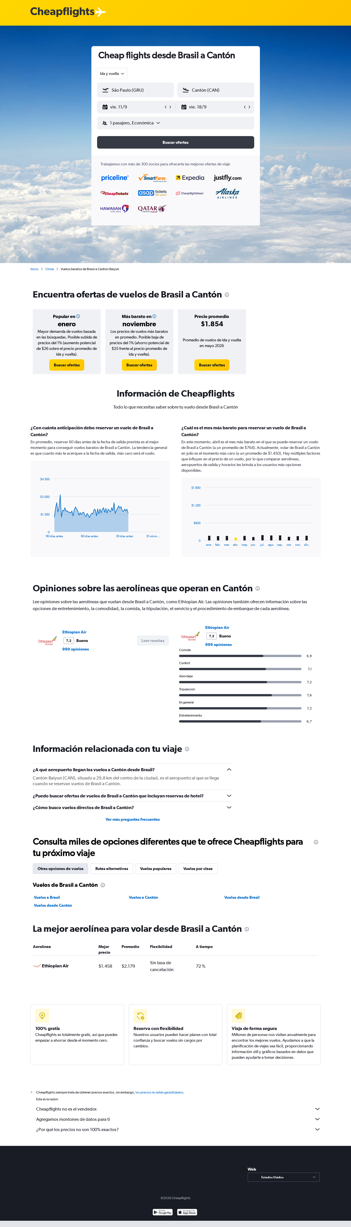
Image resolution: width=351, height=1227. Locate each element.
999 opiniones (75, 649)
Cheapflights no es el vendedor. (178, 1108)
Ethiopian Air (74, 632)
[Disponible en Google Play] (162, 1212)
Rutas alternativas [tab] (111, 868)
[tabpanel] (175, 496)
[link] (66, 365)
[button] (133, 107)
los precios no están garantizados (159, 1092)
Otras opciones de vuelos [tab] (60, 868)
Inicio (34, 269)
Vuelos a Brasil (47, 897)
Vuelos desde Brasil (242, 897)
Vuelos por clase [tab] (198, 868)
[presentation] (226, 294)
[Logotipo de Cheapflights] (62, 12)
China (49, 269)
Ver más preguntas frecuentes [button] (133, 819)
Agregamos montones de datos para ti (178, 1119)
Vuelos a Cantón (143, 897)
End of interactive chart (37, 533)
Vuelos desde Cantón (53, 905)
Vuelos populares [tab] (155, 868)
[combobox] (112, 73)
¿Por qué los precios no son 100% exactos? (178, 1129)
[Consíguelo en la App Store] (187, 1212)
